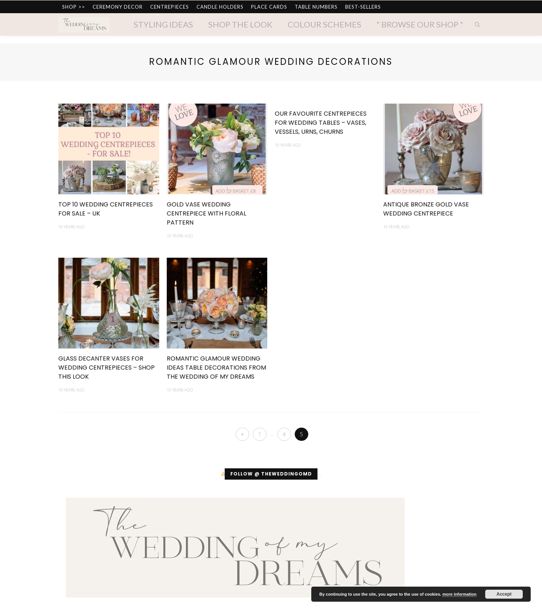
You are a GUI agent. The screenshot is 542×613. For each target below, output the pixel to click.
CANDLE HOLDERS (220, 7)
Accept (504, 594)
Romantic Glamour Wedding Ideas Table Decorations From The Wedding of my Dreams (216, 367)
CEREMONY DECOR (118, 7)
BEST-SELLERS (363, 7)
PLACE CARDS (269, 7)
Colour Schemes (324, 24)
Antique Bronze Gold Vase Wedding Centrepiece (426, 209)
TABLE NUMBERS (316, 7)
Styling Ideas (163, 24)
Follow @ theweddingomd (271, 474)
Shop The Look (240, 24)
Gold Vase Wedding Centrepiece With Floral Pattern (206, 213)
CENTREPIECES (169, 7)
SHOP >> (73, 7)
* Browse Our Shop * (419, 24)
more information (459, 594)
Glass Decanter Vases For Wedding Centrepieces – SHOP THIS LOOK (106, 367)
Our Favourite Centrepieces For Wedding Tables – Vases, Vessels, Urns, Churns (321, 122)
